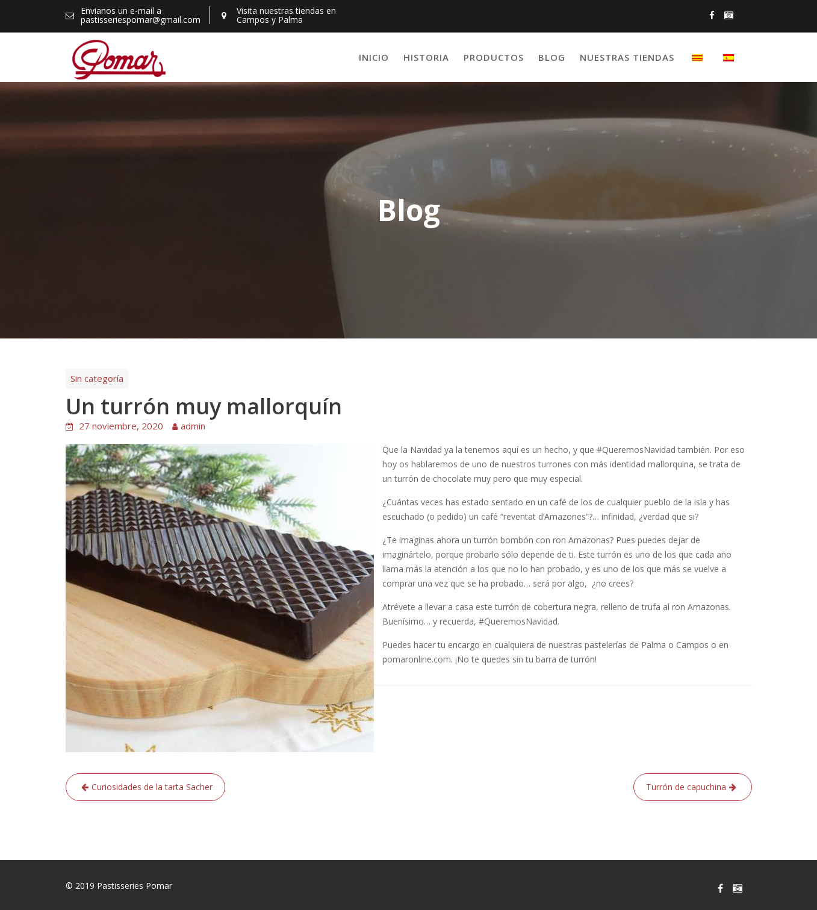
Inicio (374, 57)
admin (193, 426)
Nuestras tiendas (627, 57)
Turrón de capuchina (686, 787)
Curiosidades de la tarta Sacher (152, 787)
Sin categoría (96, 378)
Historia (426, 57)
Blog (551, 57)
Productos (494, 57)
